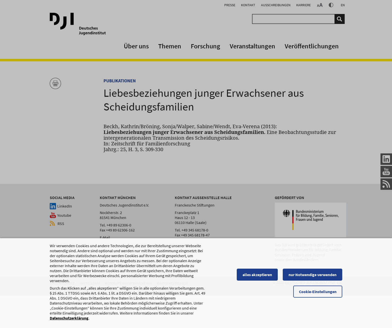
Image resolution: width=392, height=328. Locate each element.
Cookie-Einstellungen (317, 293)
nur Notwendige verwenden (312, 276)
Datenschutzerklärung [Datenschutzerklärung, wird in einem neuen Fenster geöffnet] (69, 320)
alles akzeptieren (257, 276)
